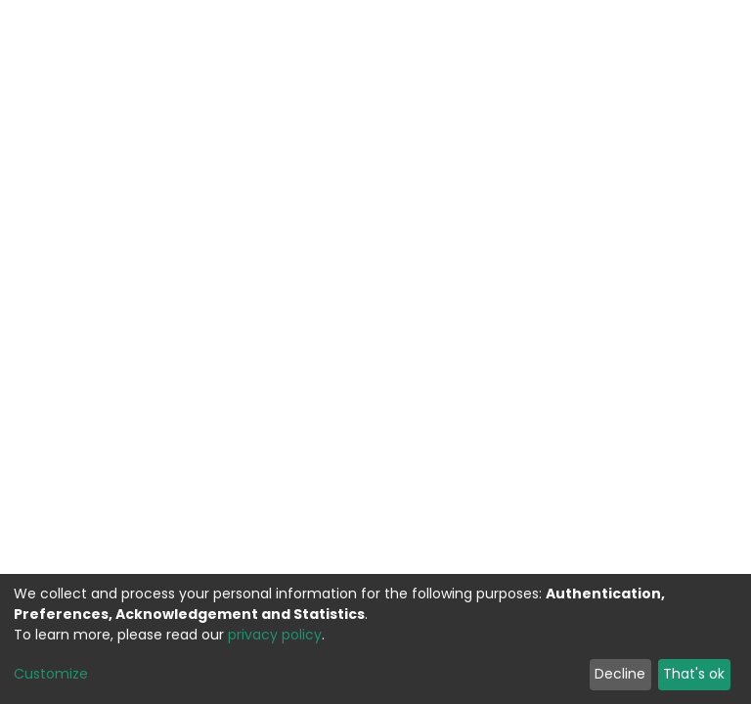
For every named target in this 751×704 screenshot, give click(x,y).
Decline (620, 673)
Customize (51, 673)
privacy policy (275, 634)
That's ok (694, 673)
